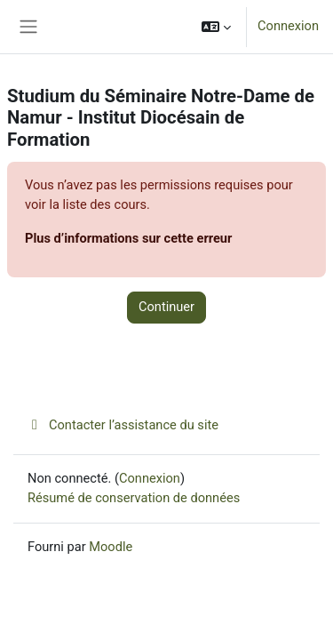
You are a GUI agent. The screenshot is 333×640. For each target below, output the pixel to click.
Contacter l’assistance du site (123, 425)
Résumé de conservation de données (134, 498)
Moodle (110, 547)
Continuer (166, 307)
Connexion (288, 26)
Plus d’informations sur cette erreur (128, 238)
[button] (216, 26)
